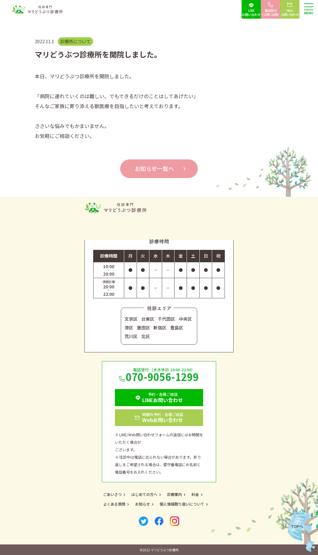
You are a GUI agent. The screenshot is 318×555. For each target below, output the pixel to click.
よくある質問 (114, 504)
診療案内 (174, 494)
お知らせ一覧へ (154, 168)
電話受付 (270, 12)
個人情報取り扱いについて (182, 504)
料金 (195, 494)
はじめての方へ (144, 494)
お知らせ (142, 504)
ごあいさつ (112, 494)
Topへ (297, 526)
